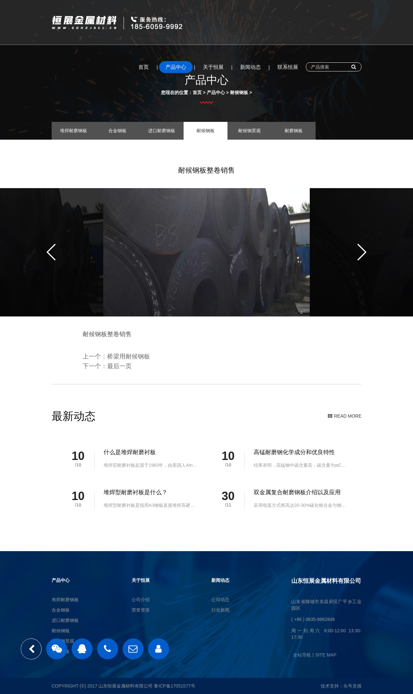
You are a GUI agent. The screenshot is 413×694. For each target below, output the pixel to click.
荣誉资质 (141, 610)
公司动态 (220, 599)
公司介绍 (141, 599)
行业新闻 (220, 610)
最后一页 (119, 366)
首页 (143, 67)
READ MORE (344, 416)
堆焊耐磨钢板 (73, 130)
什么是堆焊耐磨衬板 (130, 452)
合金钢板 (117, 130)
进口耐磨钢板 (161, 130)
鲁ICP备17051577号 (174, 686)
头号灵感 (352, 686)
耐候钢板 (239, 92)
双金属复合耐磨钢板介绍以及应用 (297, 492)
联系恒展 (287, 67)
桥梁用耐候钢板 (128, 356)
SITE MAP (325, 654)
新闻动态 (250, 67)
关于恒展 (213, 67)
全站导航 (302, 654)
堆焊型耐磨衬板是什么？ (135, 492)
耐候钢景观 (249, 130)
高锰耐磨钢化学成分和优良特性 (294, 452)
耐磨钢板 (294, 130)
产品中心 (176, 67)
